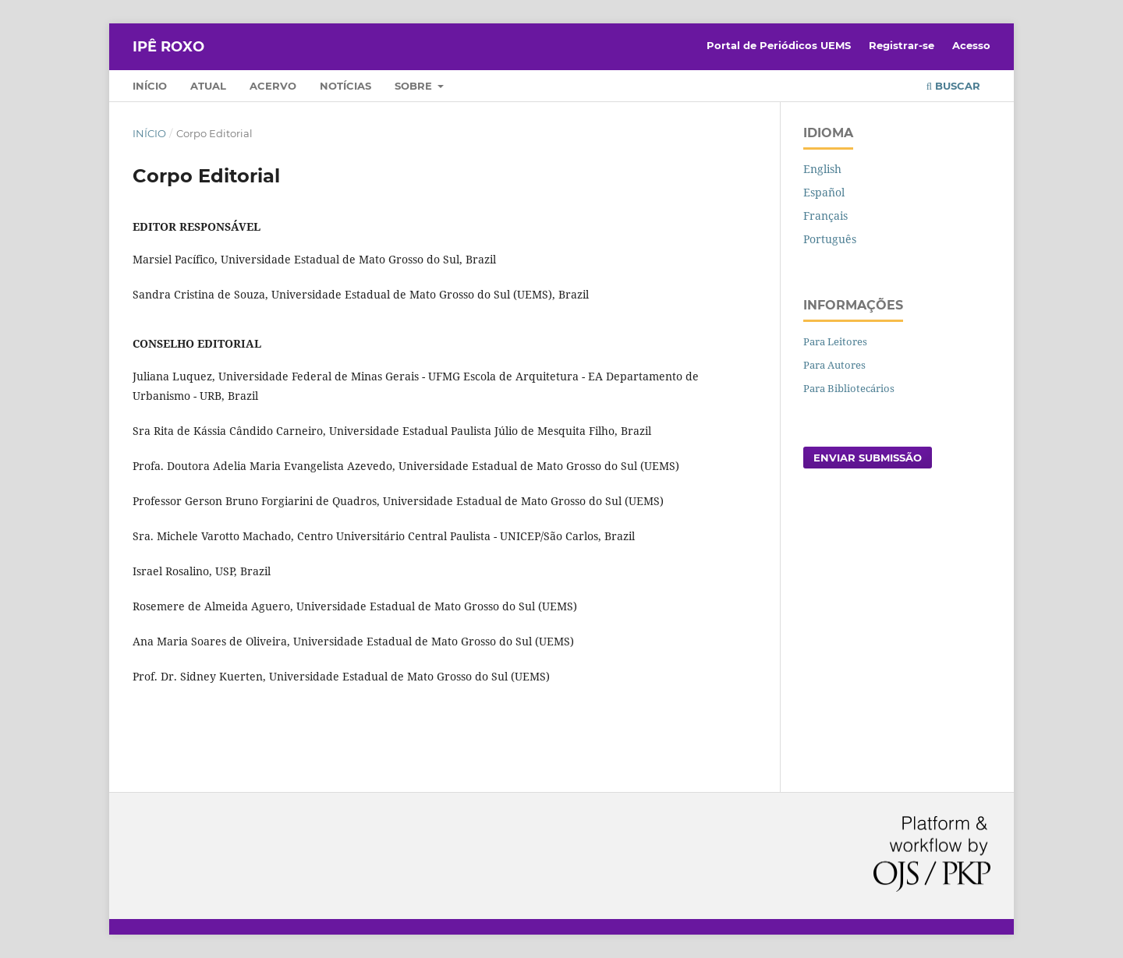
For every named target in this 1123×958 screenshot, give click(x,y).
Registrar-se (901, 45)
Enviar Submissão (867, 457)
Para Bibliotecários (849, 388)
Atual (208, 86)
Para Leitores (835, 341)
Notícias (345, 86)
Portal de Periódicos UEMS (779, 45)
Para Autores (834, 365)
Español (824, 192)
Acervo (273, 86)
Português (829, 239)
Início (150, 86)
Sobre (415, 86)
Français (825, 215)
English (822, 168)
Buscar (953, 86)
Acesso (971, 45)
